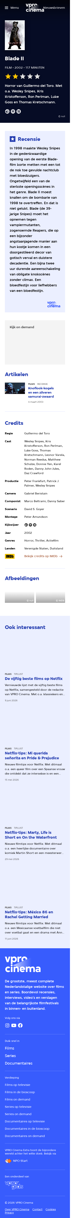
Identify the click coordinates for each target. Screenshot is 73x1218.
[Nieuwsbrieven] (54, 7)
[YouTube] (13, 1025)
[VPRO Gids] (14, 1185)
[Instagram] (7, 1025)
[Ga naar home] (35, 8)
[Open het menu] (11, 7)
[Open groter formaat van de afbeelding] (19, 594)
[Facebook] (20, 1025)
